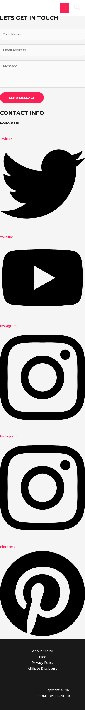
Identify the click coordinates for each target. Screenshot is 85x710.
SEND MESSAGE (22, 97)
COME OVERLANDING (54, 696)
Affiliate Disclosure (43, 668)
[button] (77, 8)
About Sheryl (42, 651)
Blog (42, 656)
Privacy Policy (42, 662)
